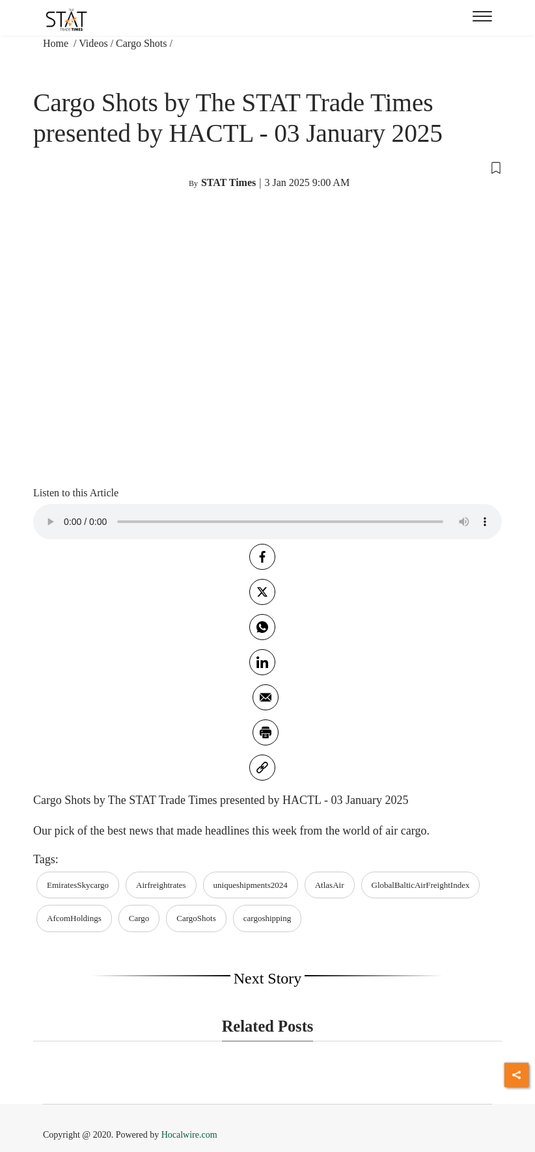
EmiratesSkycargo (78, 885)
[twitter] (262, 592)
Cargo (139, 918)
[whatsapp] (262, 627)
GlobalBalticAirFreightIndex (421, 885)
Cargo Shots (141, 43)
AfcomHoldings (74, 918)
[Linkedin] (262, 662)
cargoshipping (267, 918)
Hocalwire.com (189, 1135)
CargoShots (195, 918)
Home (57, 43)
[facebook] (262, 557)
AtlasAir (329, 885)
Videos (93, 43)
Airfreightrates (161, 885)
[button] (267, 167)
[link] (262, 768)
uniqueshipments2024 (250, 885)
